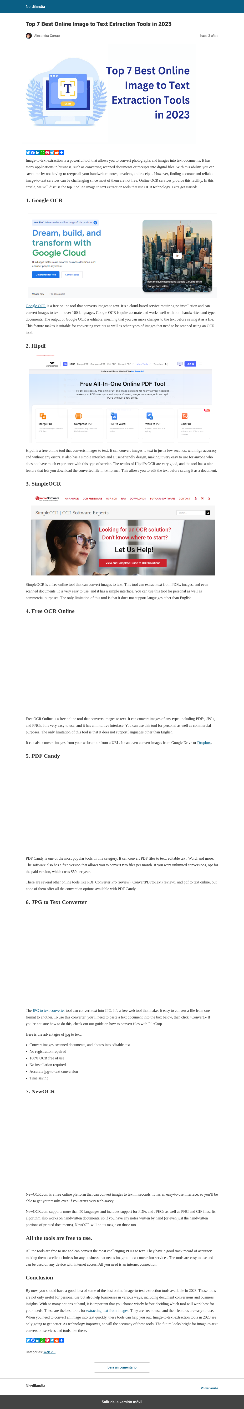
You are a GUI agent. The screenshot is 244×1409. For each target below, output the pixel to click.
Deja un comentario (122, 1367)
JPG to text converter (49, 1010)
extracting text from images (107, 1311)
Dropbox (204, 743)
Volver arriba (209, 1388)
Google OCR (36, 306)
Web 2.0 (50, 1352)
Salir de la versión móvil (122, 1402)
